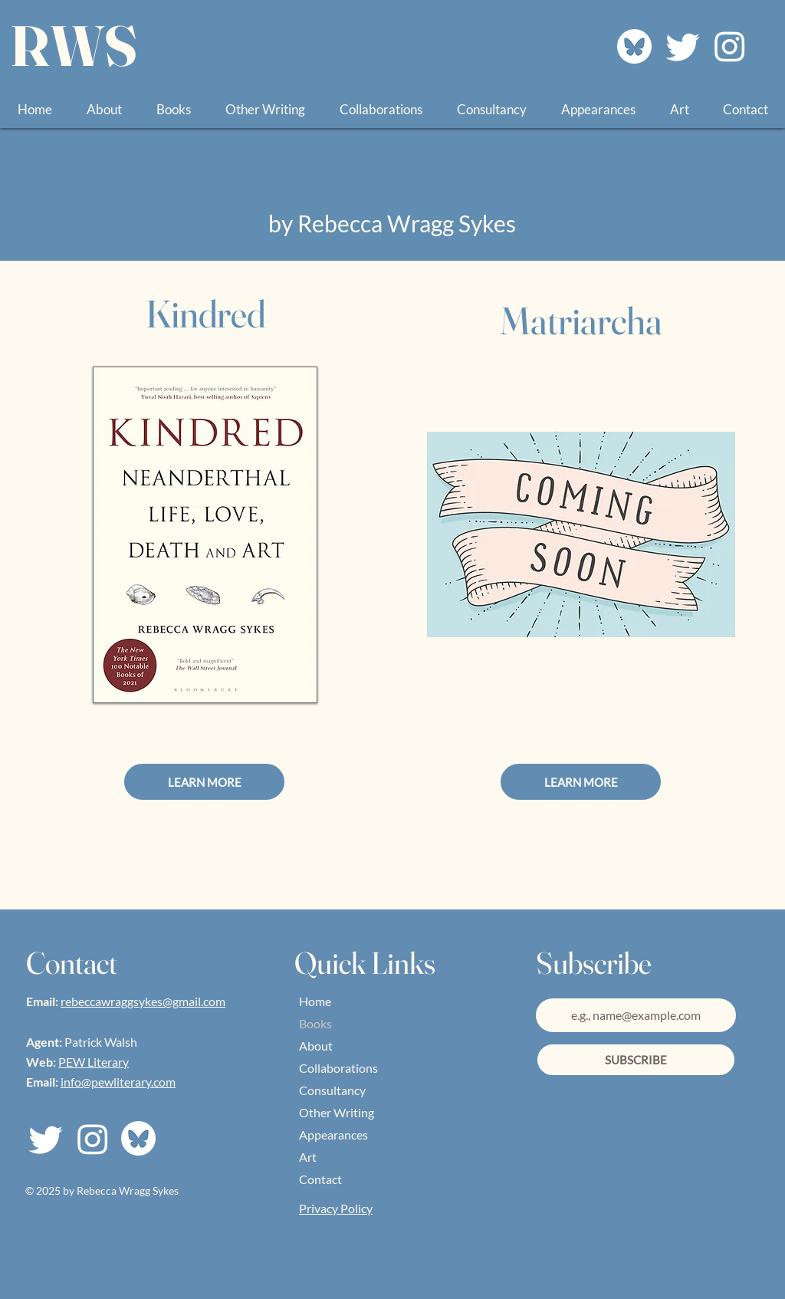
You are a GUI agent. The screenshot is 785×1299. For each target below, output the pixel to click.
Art (308, 1156)
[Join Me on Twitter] (683, 46)
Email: (43, 1001)
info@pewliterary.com (118, 1081)
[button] (173, 109)
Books (315, 1023)
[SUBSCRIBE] (636, 1060)
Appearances (333, 1134)
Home (315, 1001)
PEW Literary (93, 1061)
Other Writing (336, 1112)
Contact (320, 1179)
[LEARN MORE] (204, 782)
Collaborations (338, 1068)
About (316, 1045)
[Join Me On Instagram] (730, 46)
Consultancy (332, 1090)
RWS (73, 46)
